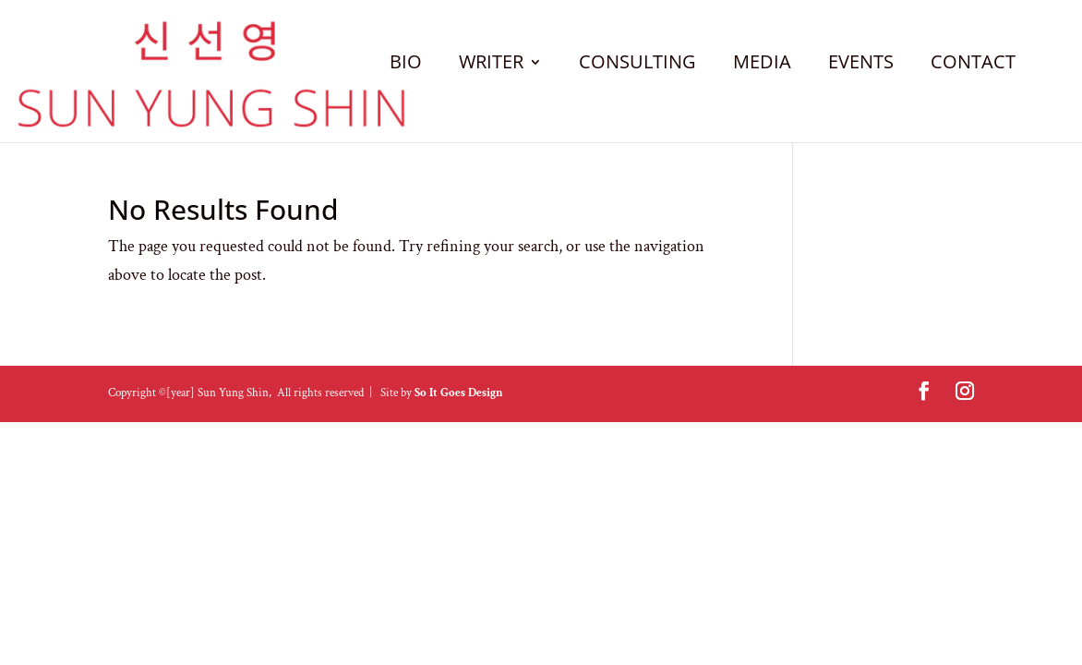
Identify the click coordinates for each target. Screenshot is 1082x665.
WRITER (491, 64)
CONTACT (973, 64)
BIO (406, 64)
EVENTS (861, 64)
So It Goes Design (459, 393)
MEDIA (762, 64)
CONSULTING (637, 64)
